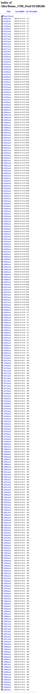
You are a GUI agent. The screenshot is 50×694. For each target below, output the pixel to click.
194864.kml (7, 606)
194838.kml (7, 540)
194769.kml (7, 365)
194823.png (7, 165)
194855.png (7, 246)
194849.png (7, 231)
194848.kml (7, 565)
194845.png (7, 221)
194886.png (7, 325)
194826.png (7, 173)
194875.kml (7, 634)
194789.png (7, 79)
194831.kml (7, 522)
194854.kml (7, 581)
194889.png (7, 332)
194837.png (7, 201)
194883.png (7, 317)
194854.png (7, 244)
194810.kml (7, 469)
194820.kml (7, 494)
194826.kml (7, 510)
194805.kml (7, 457)
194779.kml (7, 391)
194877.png (7, 302)
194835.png (7, 196)
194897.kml (7, 689)
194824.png (7, 168)
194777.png (7, 49)
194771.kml (7, 370)
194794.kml (7, 429)
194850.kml (7, 570)
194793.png (7, 89)
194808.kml (7, 464)
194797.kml (7, 436)
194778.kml (7, 388)
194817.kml (7, 487)
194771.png (7, 34)
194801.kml (7, 446)
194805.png (7, 120)
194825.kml (7, 507)
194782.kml (7, 398)
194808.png (7, 127)
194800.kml (7, 444)
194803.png (7, 115)
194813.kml (7, 477)
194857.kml (7, 588)
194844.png (7, 218)
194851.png (7, 236)
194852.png (7, 239)
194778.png (7, 51)
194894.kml (7, 682)
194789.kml (7, 416)
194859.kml (7, 593)
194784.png (7, 67)
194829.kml (7, 517)
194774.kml (7, 378)
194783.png (7, 64)
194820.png (7, 158)
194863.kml (7, 603)
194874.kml (7, 631)
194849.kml (7, 568)
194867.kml (7, 614)
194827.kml (7, 512)
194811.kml (7, 472)
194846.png (7, 224)
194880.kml (7, 646)
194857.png (7, 251)
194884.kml (7, 657)
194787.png (7, 74)
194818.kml (7, 489)
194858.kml (7, 591)
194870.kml (7, 621)
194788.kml (7, 413)
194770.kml (7, 368)
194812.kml (7, 474)
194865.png (7, 272)
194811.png (7, 135)
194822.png (7, 163)
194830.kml (7, 520)
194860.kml (7, 596)
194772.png (7, 36)
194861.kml (7, 598)
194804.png (7, 117)
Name (8, 11)
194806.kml (7, 459)
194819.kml (7, 492)
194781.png (7, 59)
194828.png (7, 178)
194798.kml (7, 439)
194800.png (7, 107)
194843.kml (7, 553)
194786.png (7, 72)
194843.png (7, 216)
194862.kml (7, 601)
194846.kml (7, 560)
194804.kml (7, 454)
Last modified (19, 11)
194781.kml (7, 396)
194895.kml (7, 684)
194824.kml (7, 505)
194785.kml (7, 406)
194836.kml (7, 535)
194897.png (7, 353)
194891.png (7, 337)
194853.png (7, 241)
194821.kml (7, 497)
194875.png (7, 297)
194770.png (7, 31)
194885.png (7, 322)
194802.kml (7, 449)
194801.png (7, 110)
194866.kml (7, 611)
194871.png (7, 287)
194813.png (7, 140)
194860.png (7, 259)
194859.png (7, 256)
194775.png (7, 44)
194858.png (7, 254)
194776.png (7, 46)
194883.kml (7, 654)
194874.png (7, 294)
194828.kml (7, 515)
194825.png (7, 170)
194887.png (7, 327)
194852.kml (7, 576)
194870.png (7, 284)
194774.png (7, 41)
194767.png (7, 23)
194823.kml (7, 502)
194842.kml (7, 550)
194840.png (7, 208)
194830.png (7, 183)
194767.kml (7, 360)
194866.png (7, 274)
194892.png (7, 340)
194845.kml (7, 558)
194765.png (7, 18)
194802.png (7, 112)
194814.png (7, 142)
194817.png (7, 150)
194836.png (7, 198)
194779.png (7, 54)
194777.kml (7, 386)
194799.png (7, 104)
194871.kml (7, 624)
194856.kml (7, 586)
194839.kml (7, 543)
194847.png (7, 226)
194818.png (7, 153)
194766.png (7, 21)
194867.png (7, 277)
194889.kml (7, 669)
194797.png (7, 99)
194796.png (7, 97)
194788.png (7, 77)
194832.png (7, 188)
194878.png (7, 305)
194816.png (7, 148)
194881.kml (7, 649)
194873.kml (7, 629)
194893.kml (7, 679)
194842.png (7, 213)
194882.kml (7, 652)
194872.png (7, 289)
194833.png (7, 191)
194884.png (7, 320)
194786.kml (7, 408)
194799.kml (7, 441)
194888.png (7, 330)
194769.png (7, 29)
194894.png (7, 345)
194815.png (7, 145)
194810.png (7, 132)
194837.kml (7, 538)
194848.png (7, 229)
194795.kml (7, 431)
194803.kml (7, 451)
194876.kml (7, 636)
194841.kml (7, 548)
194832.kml (7, 525)
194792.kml (7, 424)
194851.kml (7, 573)
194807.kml (7, 462)
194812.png (7, 137)
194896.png (7, 350)
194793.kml (7, 426)
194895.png (7, 348)
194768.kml (7, 363)
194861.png (7, 262)
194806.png (7, 122)
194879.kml (7, 644)
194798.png (7, 102)
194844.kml (7, 555)
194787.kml (7, 411)
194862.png (7, 264)
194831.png (7, 186)
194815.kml (7, 482)
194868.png (7, 279)
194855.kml (7, 583)
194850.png (7, 234)
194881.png (7, 312)
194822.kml (7, 500)
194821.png (7, 160)
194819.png (7, 155)
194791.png (7, 84)
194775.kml (7, 381)
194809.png (7, 130)
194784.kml (7, 403)
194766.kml (7, 358)
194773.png (7, 39)
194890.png (7, 335)
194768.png (7, 26)
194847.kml (7, 563)
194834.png (7, 193)
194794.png (7, 92)
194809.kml (7, 467)
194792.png (7, 87)
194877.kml (7, 639)
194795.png (7, 94)
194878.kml (7, 641)
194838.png (7, 203)
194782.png (7, 61)
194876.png (7, 299)
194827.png (7, 175)
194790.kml (7, 419)
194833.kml (7, 527)
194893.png (7, 343)
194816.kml (7, 484)
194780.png (7, 56)
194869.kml (7, 619)
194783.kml (7, 401)
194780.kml (7, 393)
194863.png (7, 267)
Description (33, 11)
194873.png (7, 292)
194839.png (7, 206)
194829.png (7, 180)
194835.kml (7, 532)
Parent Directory (8, 16)
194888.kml (7, 667)
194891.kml (7, 674)
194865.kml (7, 608)
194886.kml (7, 662)
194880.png (7, 310)
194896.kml (7, 687)
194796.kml (7, 434)
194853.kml (7, 578)
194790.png (7, 82)
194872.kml (7, 626)
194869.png (7, 282)
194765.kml (7, 355)
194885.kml (7, 659)
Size (27, 11)
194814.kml (7, 479)
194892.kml (7, 677)
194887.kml (7, 664)
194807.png (7, 125)
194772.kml (7, 373)
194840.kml (7, 545)
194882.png (7, 315)
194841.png (7, 211)
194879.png (7, 307)
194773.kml (7, 375)
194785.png (7, 69)
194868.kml (7, 616)
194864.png (7, 269)
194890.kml (7, 672)
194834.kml (7, 530)
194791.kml (7, 421)
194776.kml (7, 383)
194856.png (7, 249)
